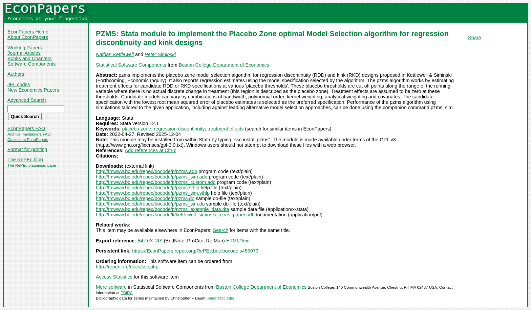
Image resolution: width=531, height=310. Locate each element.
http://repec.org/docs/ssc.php (127, 266)
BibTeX (145, 240)
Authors (15, 74)
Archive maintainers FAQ (28, 134)
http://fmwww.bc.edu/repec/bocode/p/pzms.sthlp (147, 187)
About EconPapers (27, 37)
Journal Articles (24, 53)
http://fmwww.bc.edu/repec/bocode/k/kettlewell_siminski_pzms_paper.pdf (174, 214)
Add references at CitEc (150, 150)
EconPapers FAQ (26, 128)
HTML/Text (238, 240)
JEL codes (18, 84)
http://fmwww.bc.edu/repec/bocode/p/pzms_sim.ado (152, 177)
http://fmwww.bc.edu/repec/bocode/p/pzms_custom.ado (156, 182)
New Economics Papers (33, 90)
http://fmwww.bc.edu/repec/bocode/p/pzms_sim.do (150, 204)
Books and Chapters (29, 58)
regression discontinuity (179, 129)
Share (474, 37)
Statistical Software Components (131, 65)
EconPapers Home (27, 31)
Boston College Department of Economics (224, 65)
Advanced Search (26, 100)
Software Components (31, 64)
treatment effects (226, 129)
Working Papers (24, 47)
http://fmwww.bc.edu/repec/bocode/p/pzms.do (145, 198)
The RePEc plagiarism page (31, 165)
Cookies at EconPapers (27, 140)
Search (221, 230)
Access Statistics (114, 277)
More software (111, 287)
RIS (158, 240)
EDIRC (127, 293)
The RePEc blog (25, 159)
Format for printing (27, 149)
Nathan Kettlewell (115, 54)
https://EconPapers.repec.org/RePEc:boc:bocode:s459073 (195, 251)
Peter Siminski (160, 54)
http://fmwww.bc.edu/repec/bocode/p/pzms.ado (146, 171)
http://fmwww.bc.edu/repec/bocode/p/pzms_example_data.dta (162, 209)
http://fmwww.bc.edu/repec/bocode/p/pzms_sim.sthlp (153, 193)
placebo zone (136, 129)
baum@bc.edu (220, 298)
